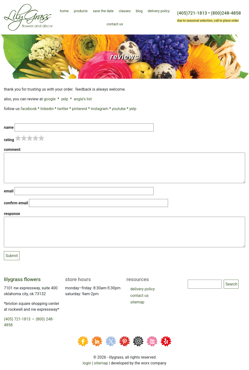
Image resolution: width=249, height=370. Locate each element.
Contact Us (115, 24)
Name (9, 127)
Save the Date (103, 11)
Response (12, 213)
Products (81, 11)
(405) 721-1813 (17, 319)
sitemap (137, 302)
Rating (9, 140)
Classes (125, 11)
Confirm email (16, 203)
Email (9, 191)
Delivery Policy (159, 11)
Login (87, 363)
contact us (139, 295)
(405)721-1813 (192, 13)
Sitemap (101, 363)
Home (64, 11)
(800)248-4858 (226, 13)
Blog (139, 11)
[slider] (29, 138)
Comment (12, 149)
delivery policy (142, 289)
